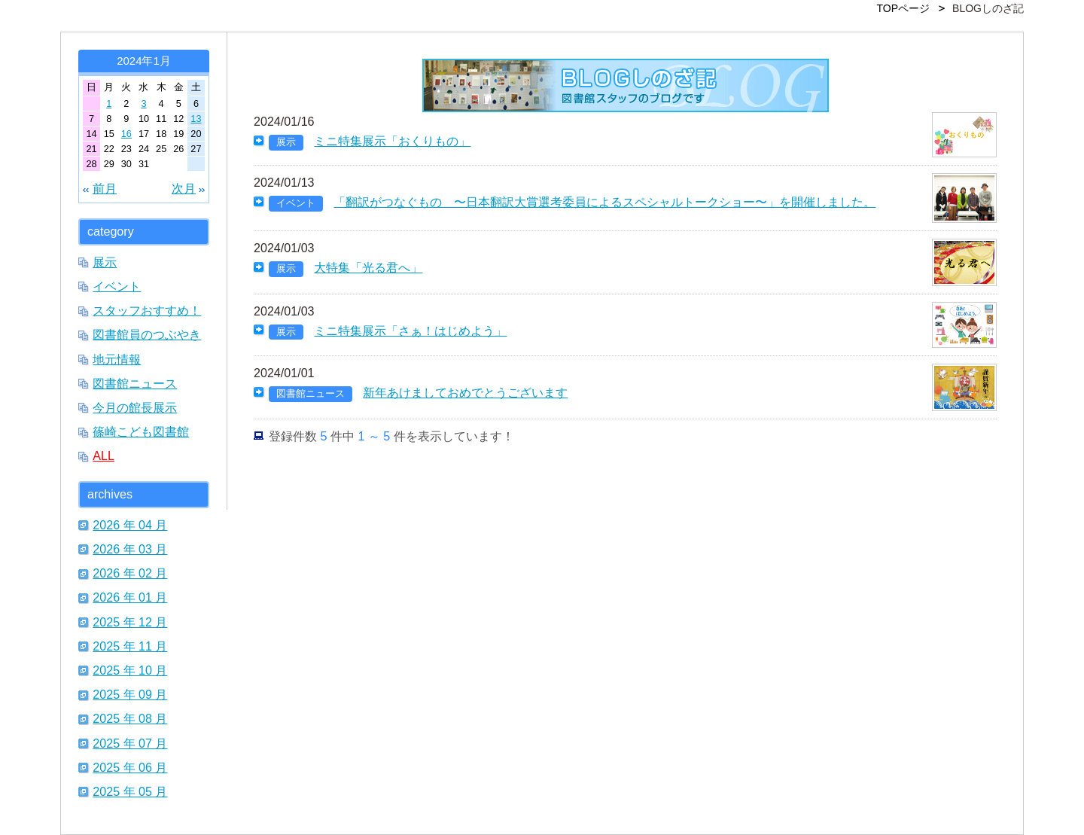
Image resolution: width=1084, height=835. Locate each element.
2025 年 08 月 (130, 718)
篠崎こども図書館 (141, 431)
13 (195, 118)
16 (126, 133)
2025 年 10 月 (130, 670)
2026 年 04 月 (130, 525)
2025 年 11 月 (130, 646)
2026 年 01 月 (130, 597)
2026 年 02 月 (130, 573)
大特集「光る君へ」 (368, 267)
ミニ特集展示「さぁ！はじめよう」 (410, 330)
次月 (184, 188)
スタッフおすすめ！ (147, 310)
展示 (105, 262)
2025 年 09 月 (130, 694)
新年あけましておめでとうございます (465, 392)
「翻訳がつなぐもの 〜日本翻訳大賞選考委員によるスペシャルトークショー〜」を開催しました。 (604, 202)
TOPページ (903, 8)
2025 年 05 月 (130, 791)
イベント (117, 286)
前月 (105, 188)
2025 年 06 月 (130, 767)
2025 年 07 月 (130, 743)
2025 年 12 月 (130, 622)
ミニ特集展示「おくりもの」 (392, 141)
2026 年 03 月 (130, 549)
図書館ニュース (135, 383)
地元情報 (117, 359)
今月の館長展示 (135, 407)
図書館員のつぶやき (147, 334)
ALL (103, 455)
